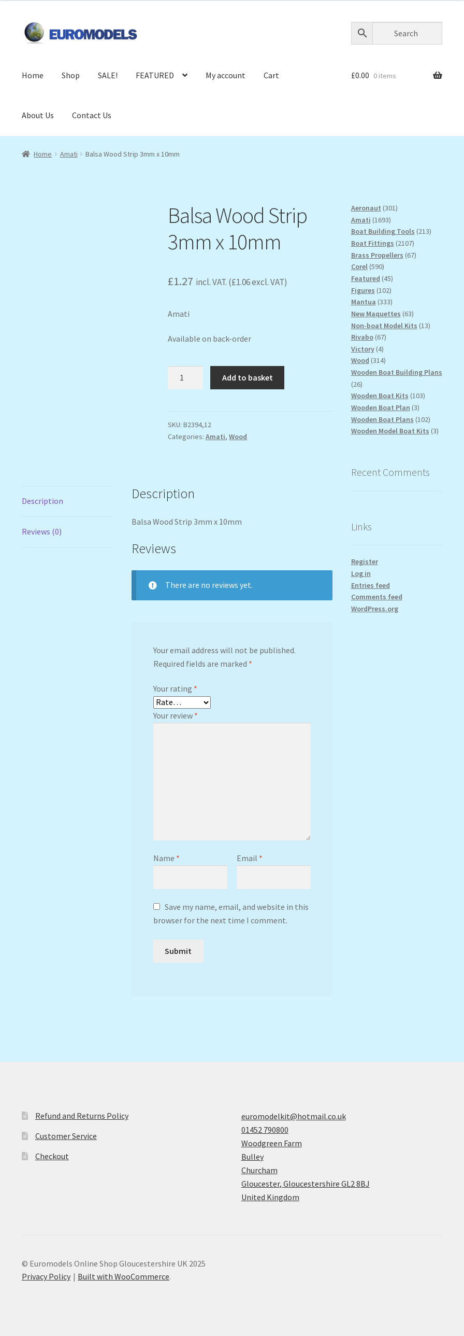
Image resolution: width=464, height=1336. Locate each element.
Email (250, 858)
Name (166, 858)
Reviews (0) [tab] (42, 531)
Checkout (52, 1156)
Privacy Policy (46, 1276)
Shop (71, 75)
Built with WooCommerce (123, 1276)
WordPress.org (374, 608)
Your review (175, 715)
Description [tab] (42, 501)
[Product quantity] (185, 378)
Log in (361, 573)
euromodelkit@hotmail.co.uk (293, 1116)
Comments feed (376, 596)
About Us (38, 115)
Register (364, 561)
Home (33, 75)
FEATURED (155, 75)
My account (225, 75)
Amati (69, 154)
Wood (238, 436)
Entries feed (370, 585)
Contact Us (91, 115)
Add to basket (247, 377)
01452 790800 (264, 1129)
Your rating (175, 688)
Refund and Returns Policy (81, 1115)
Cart (271, 75)
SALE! (108, 75)
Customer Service (66, 1136)
